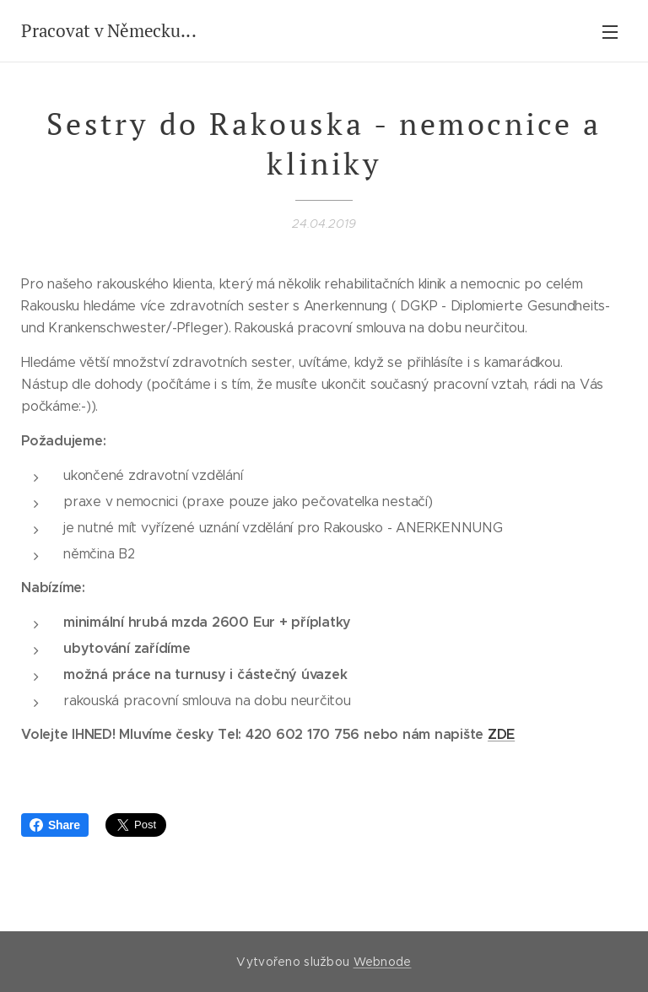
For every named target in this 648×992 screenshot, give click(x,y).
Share (55, 825)
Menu (610, 32)
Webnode (383, 961)
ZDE (501, 734)
